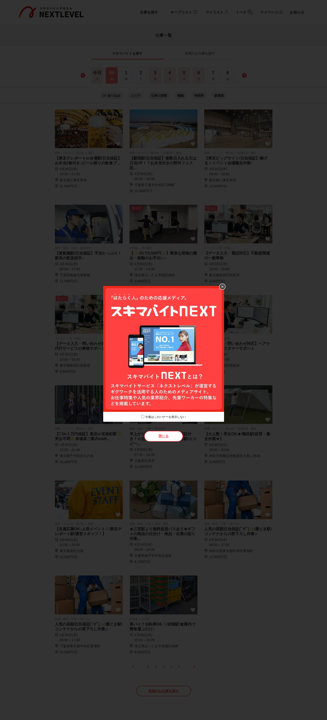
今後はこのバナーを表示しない (165, 416)
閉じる (164, 436)
